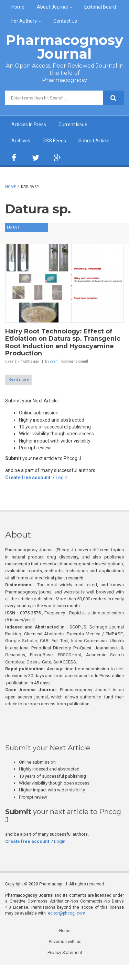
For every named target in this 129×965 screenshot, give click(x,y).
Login (61, 477)
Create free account (28, 477)
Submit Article (93, 140)
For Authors (24, 21)
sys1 (54, 361)
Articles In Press (28, 124)
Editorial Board (100, 7)
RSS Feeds (54, 140)
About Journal (52, 7)
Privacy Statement (64, 953)
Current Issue (72, 124)
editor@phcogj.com (66, 913)
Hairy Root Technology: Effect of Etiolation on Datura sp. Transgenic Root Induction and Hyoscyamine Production (62, 342)
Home (17, 7)
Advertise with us (65, 942)
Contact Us (65, 21)
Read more (19, 379)
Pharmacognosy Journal (64, 47)
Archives (20, 140)
